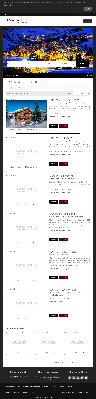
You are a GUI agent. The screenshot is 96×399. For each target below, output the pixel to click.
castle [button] (70, 386)
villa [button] (54, 386)
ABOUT (8, 392)
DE (80, 14)
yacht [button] (62, 386)
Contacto (88, 21)
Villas (64, 21)
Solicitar (63, 125)
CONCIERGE (16, 392)
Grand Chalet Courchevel (62, 213)
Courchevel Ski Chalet (60, 138)
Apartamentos (54, 21)
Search (82, 64)
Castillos (78, 21)
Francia (14, 93)
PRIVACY (79, 392)
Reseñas (25, 392)
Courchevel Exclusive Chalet (64, 100)
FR (90, 14)
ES (86, 14)
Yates (70, 21)
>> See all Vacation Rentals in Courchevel (72, 362)
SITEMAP (87, 392)
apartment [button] (45, 386)
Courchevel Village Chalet (62, 251)
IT (83, 14)
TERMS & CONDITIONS (68, 392)
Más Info (54, 125)
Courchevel (22, 93)
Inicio (44, 21)
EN (76, 14)
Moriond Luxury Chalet (61, 175)
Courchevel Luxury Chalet (62, 289)
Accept (88, 8)
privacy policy (73, 3)
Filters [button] (89, 75)
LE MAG (33, 392)
